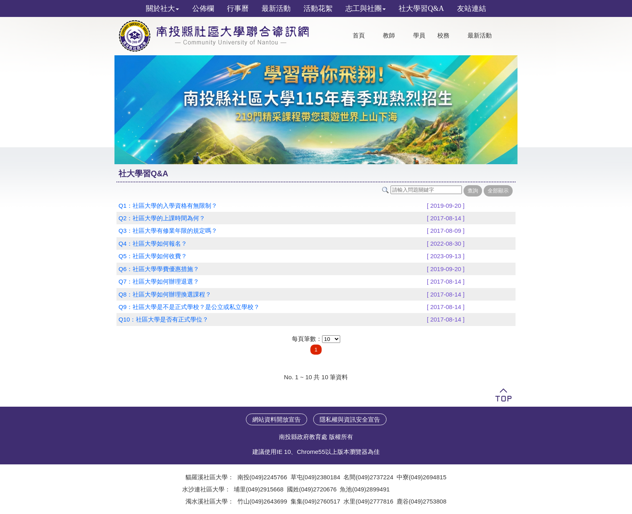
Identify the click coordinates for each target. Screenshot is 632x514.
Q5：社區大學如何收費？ (152, 256)
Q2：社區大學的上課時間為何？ (161, 218)
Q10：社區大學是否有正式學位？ (163, 319)
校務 (443, 35)
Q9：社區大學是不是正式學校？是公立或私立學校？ (189, 306)
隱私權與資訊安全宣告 (350, 419)
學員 (419, 35)
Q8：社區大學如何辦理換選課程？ (164, 294)
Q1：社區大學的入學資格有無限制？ (167, 205)
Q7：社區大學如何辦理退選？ (158, 281)
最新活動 (480, 35)
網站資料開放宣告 (276, 419)
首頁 (359, 35)
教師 (389, 35)
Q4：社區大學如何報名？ (152, 243)
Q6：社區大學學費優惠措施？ (158, 268)
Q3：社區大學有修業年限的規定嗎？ (167, 230)
